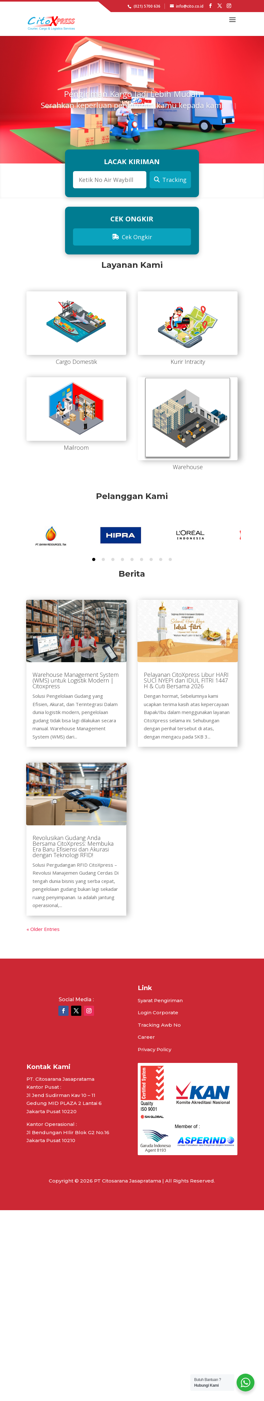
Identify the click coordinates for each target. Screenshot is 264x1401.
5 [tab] (132, 559)
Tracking (170, 180)
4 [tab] (122, 559)
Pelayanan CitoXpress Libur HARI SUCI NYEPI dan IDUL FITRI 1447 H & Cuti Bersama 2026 (186, 680)
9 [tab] (170, 559)
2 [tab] (103, 559)
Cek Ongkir (132, 237)
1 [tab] (93, 559)
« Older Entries (43, 929)
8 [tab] (160, 559)
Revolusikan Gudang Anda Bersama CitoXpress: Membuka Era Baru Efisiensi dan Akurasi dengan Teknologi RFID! (73, 846)
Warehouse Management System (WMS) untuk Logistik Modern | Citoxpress (76, 680)
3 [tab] (112, 559)
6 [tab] (141, 559)
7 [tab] (151, 559)
